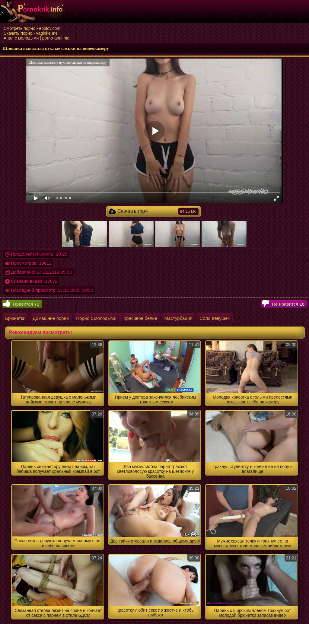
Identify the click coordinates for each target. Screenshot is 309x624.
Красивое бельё (140, 318)
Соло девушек (214, 318)
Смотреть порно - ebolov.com (32, 28)
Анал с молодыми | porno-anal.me (36, 38)
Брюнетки (15, 318)
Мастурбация (178, 318)
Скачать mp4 (154, 211)
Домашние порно (51, 318)
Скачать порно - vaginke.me (31, 33)
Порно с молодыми (96, 318)
